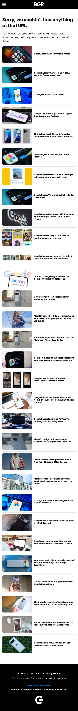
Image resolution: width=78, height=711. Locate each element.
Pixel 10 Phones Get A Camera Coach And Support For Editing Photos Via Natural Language (54, 318)
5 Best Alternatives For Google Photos (52, 54)
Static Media (25, 678)
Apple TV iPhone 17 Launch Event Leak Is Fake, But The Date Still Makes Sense (53, 623)
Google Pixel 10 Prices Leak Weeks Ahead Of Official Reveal (54, 522)
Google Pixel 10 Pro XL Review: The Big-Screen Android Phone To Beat (52, 644)
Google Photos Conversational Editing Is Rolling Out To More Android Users (53, 176)
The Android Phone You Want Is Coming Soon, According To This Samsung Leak (53, 603)
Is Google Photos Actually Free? (49, 94)
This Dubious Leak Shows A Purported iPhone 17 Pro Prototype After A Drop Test (53, 135)
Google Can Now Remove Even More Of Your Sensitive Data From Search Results (53, 542)
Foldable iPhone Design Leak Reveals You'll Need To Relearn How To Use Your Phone (53, 481)
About (21, 673)
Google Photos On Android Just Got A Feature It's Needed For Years (52, 74)
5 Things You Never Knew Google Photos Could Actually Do (53, 501)
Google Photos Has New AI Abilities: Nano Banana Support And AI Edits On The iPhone (54, 216)
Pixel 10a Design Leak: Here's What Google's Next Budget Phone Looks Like (52, 440)
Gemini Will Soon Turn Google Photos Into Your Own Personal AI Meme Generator (54, 359)
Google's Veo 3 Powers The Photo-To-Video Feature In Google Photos (52, 379)
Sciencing (49, 689)
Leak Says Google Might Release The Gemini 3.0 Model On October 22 (51, 277)
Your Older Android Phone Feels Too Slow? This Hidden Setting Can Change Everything (54, 562)
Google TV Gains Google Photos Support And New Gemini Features (53, 115)
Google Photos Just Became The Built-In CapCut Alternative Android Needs (53, 257)
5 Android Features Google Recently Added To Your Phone (51, 298)
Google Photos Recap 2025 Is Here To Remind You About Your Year (51, 237)
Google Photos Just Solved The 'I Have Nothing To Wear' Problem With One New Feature (54, 400)
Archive (34, 673)
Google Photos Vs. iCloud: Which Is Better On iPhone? (54, 196)
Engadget (15, 689)
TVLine (38, 689)
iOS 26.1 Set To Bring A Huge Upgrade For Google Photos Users (53, 583)
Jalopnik (27, 689)
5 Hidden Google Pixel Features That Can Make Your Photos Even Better (54, 339)
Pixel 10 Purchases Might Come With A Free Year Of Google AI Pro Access (52, 461)
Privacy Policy (51, 673)
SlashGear (62, 689)
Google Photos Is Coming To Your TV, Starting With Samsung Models (52, 420)
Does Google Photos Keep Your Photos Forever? (52, 155)
